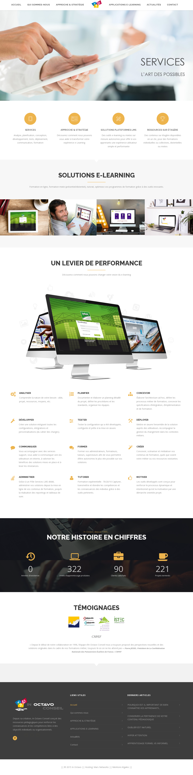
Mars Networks (101, 767)
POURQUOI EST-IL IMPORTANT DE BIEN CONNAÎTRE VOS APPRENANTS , (148, 706)
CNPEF (118, 652)
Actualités (75, 736)
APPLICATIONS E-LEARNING (84, 728)
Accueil (73, 704)
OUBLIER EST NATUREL (139, 727)
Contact (74, 744)
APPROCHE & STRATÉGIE (82, 720)
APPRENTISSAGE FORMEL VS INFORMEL (148, 743)
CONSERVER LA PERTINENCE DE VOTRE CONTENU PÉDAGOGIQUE (147, 718)
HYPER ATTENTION (137, 735)
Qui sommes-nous (79, 712)
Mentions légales (120, 767)
